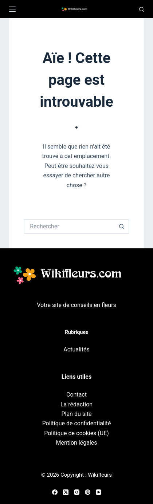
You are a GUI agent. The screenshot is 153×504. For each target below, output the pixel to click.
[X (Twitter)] (65, 492)
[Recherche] (141, 9)
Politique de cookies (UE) (76, 433)
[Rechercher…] (69, 226)
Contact (76, 394)
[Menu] (12, 9)
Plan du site (76, 413)
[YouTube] (98, 492)
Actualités (76, 349)
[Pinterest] (87, 492)
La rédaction (76, 404)
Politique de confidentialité (76, 423)
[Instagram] (76, 492)
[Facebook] (55, 492)
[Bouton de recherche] (122, 226)
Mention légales (76, 442)
